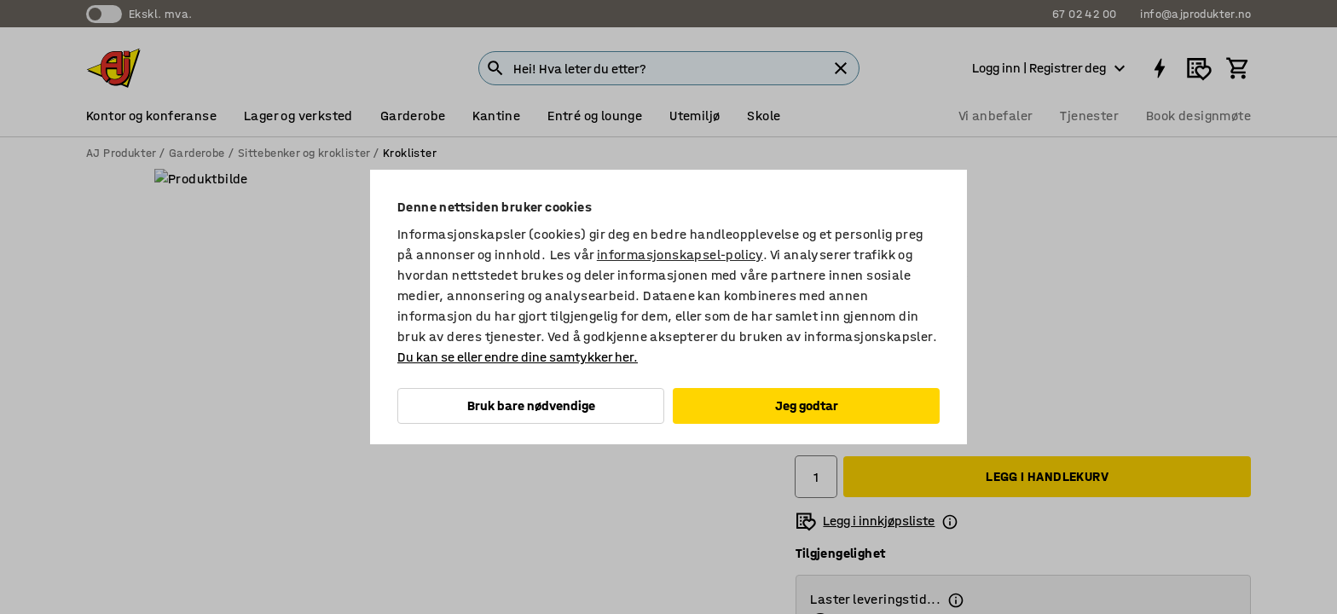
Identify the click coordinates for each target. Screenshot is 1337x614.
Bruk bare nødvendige (531, 405)
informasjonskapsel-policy (680, 254)
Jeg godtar (806, 405)
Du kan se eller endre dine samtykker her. (517, 357)
